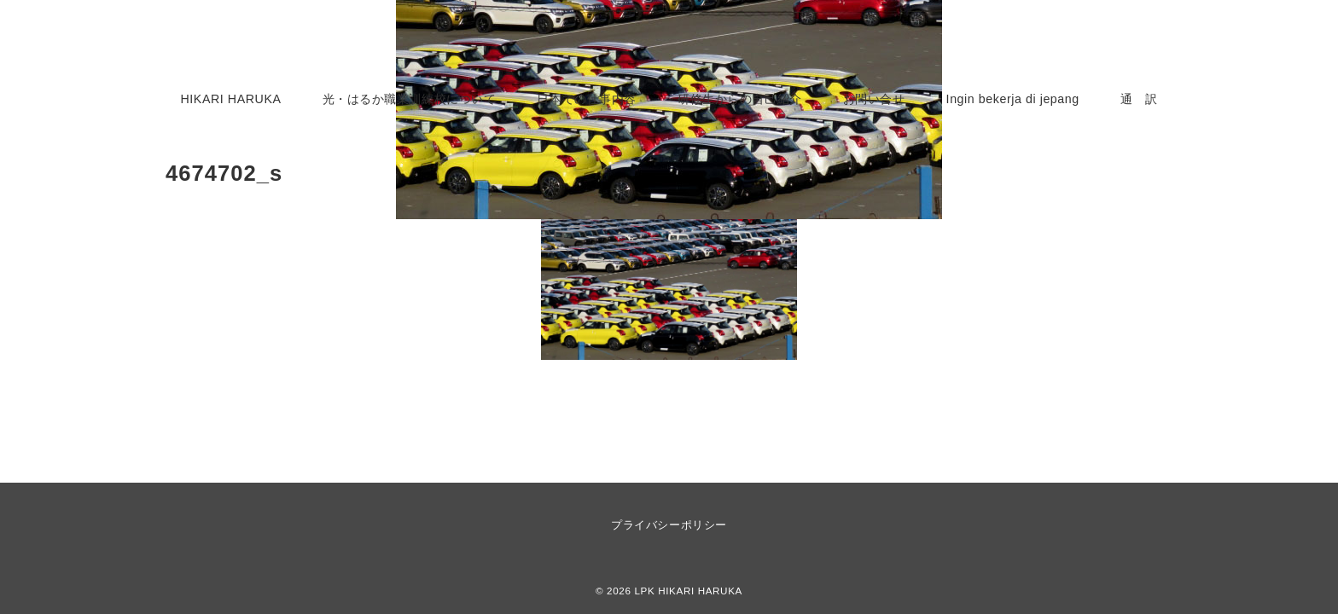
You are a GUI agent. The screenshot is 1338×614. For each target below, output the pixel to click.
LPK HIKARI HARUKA (688, 590)
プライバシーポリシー (668, 524)
